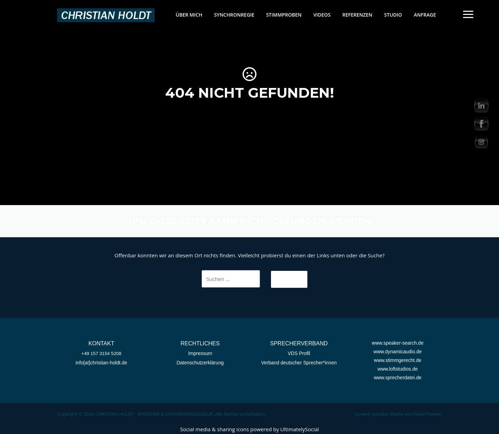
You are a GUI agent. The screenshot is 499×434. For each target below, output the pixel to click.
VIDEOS (322, 14)
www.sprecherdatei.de (398, 377)
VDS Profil (299, 353)
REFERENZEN (357, 14)
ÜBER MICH (189, 14)
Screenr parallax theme (379, 414)
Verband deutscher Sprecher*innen (299, 362)
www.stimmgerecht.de (397, 360)
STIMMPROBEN (283, 14)
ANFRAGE (425, 14)
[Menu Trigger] (468, 14)
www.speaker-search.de (397, 343)
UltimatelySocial (299, 429)
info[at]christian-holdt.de (101, 362)
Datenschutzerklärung (200, 362)
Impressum (200, 353)
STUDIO (393, 14)
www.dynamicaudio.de (398, 351)
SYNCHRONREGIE (234, 14)
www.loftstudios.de (398, 369)
